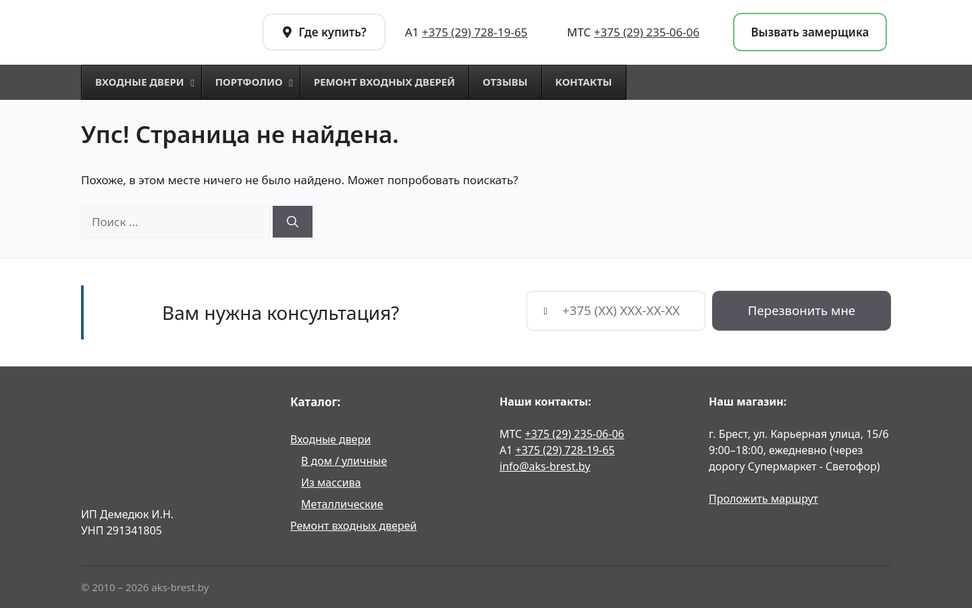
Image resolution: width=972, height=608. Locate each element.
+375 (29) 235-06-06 (646, 32)
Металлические (342, 504)
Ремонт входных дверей (353, 525)
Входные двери (330, 439)
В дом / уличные (344, 460)
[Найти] (293, 222)
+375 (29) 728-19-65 (474, 32)
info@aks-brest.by (545, 466)
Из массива (331, 482)
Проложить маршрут (763, 498)
